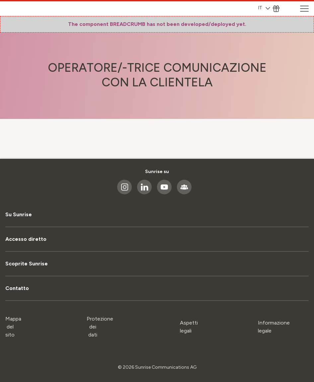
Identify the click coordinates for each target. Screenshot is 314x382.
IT (264, 8)
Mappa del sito (13, 327)
